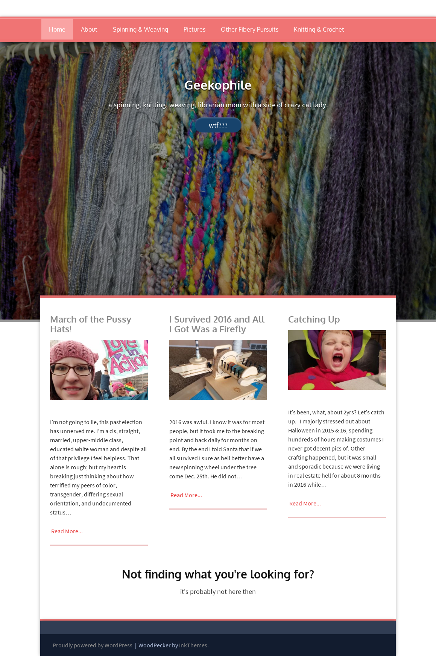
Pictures (194, 29)
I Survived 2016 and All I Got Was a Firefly (216, 324)
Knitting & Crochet (319, 29)
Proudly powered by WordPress (92, 645)
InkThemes (193, 645)
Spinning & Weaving (140, 29)
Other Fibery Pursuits (249, 29)
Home (57, 29)
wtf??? (218, 124)
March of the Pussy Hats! (90, 324)
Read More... (67, 531)
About (89, 29)
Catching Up (314, 319)
